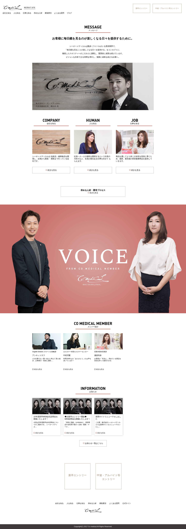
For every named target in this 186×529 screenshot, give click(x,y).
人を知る (17, 13)
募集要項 (48, 13)
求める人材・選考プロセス (93, 191)
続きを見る (38, 369)
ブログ (69, 13)
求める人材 (38, 13)
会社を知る (7, 13)
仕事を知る (27, 13)
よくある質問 (59, 13)
